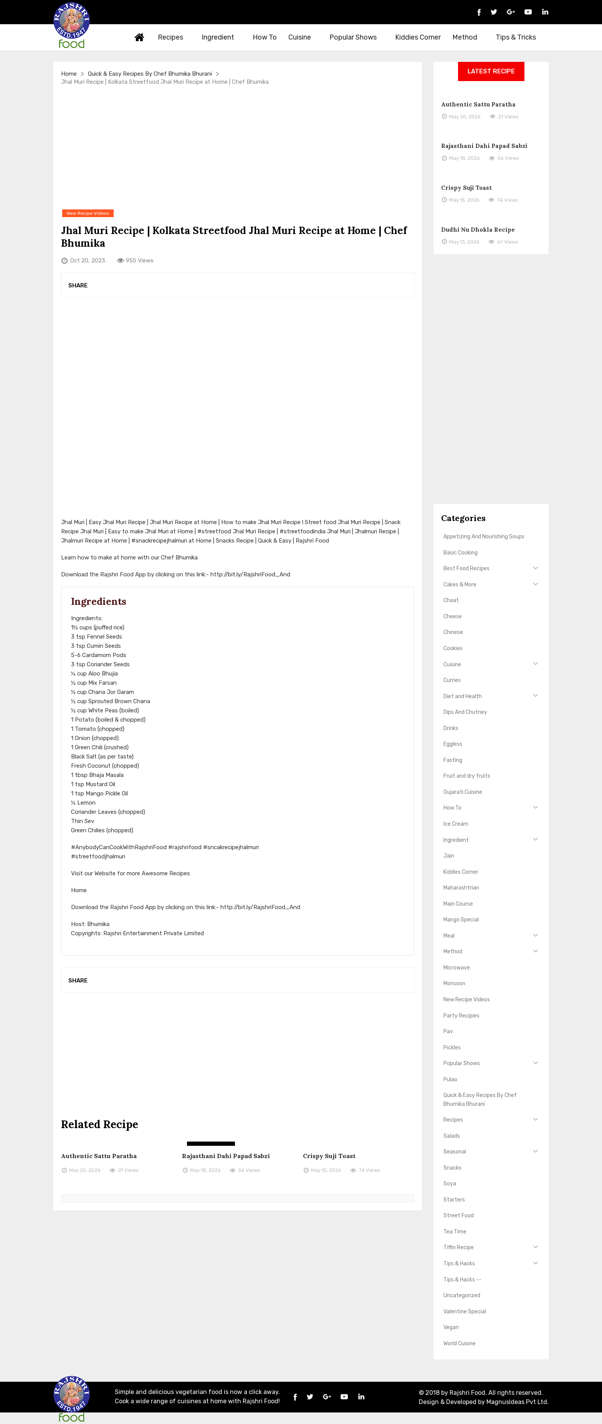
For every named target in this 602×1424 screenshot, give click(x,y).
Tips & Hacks (459, 1263)
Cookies (453, 648)
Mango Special (461, 919)
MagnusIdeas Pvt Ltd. (517, 1402)
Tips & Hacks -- (462, 1279)
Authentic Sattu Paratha (99, 1156)
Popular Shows (357, 37)
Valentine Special (464, 1311)
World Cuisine (459, 1343)
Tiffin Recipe (458, 1247)
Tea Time (454, 1231)
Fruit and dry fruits (466, 776)
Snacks (452, 1168)
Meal (449, 936)
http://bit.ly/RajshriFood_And (250, 574)
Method (469, 37)
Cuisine (304, 37)
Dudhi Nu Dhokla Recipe (478, 229)
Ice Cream (455, 824)
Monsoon (454, 983)
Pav (448, 1031)
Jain (448, 856)
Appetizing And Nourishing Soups (483, 536)
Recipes (175, 37)
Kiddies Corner (418, 37)
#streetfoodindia (303, 531)
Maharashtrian (461, 888)
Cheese (452, 616)
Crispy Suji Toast (329, 1156)
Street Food (458, 1215)
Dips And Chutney (465, 712)
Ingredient (222, 37)
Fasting (452, 760)
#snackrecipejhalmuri (159, 540)
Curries (452, 680)
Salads (451, 1136)
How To (265, 37)
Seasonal (454, 1151)
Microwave (456, 967)
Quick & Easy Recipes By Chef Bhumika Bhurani (150, 73)
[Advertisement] (237, 147)
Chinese (453, 632)
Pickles (452, 1047)
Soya (449, 1183)
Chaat (451, 600)
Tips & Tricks (520, 37)
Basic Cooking (460, 552)
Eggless (452, 744)
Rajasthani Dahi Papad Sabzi (226, 1156)
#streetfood (214, 531)
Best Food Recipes (466, 568)
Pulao (450, 1079)
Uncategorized (461, 1295)
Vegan (451, 1327)
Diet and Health (462, 696)
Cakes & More (459, 584)
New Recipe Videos (466, 999)
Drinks (450, 728)
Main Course (458, 904)
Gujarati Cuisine (462, 792)
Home (139, 37)
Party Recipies (461, 1015)
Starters (454, 1200)
